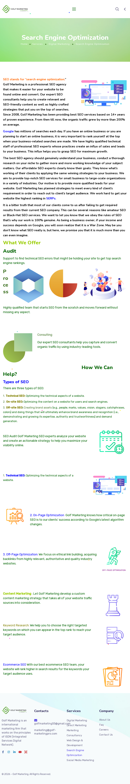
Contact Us (106, 734)
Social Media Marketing (80, 760)
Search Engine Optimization (75, 753)
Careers (103, 729)
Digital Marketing (59, 44)
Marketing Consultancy (74, 733)
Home (24, 44)
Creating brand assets (38, 407)
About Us (104, 719)
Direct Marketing (77, 725)
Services (37, 44)
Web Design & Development (75, 743)
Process (5, 281)
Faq (101, 724)
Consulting (44, 335)
